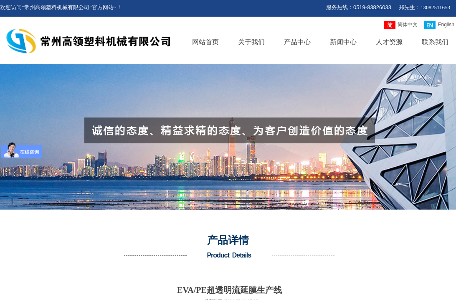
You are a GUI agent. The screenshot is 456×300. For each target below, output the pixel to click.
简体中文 (401, 25)
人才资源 (389, 41)
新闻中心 (343, 41)
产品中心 (297, 41)
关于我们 (251, 41)
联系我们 (435, 41)
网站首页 (205, 41)
